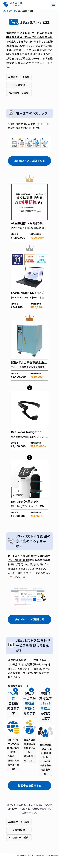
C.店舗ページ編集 (18, 93)
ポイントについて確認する (29, 619)
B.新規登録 (19, 85)
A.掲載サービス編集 (18, 77)
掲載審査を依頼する (29, 785)
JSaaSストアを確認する (29, 160)
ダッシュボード (9, 11)
